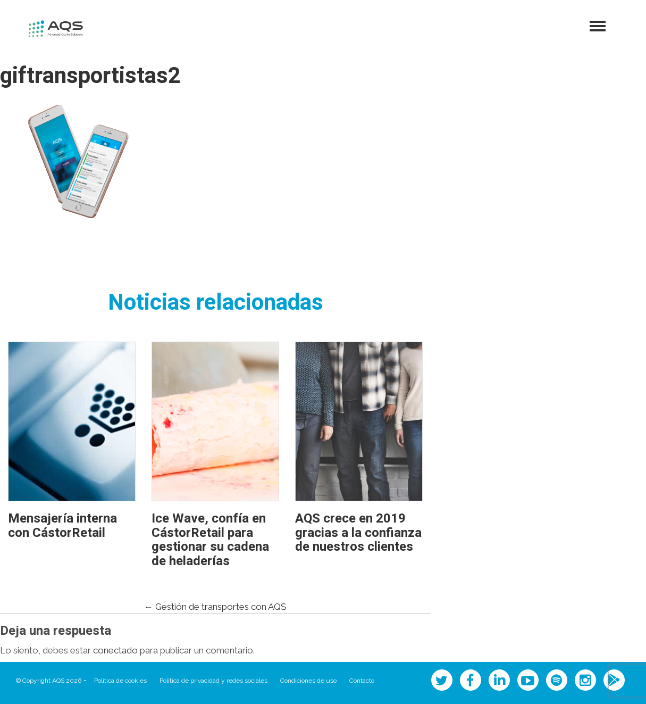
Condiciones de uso (308, 680)
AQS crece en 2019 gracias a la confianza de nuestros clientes (358, 532)
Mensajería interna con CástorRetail (62, 525)
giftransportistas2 (90, 76)
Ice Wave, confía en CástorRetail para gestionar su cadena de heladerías (210, 539)
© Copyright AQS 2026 (48, 680)
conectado (115, 650)
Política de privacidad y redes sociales (213, 680)
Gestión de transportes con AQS (215, 606)
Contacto (361, 680)
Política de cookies (120, 680)
